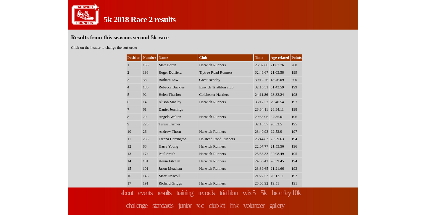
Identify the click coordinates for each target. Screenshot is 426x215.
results (164, 192)
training (184, 192)
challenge (136, 205)
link (234, 205)
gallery (276, 205)
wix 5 (249, 192)
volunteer (253, 205)
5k (263, 192)
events (145, 192)
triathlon (228, 192)
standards (162, 205)
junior (184, 205)
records (206, 192)
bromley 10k (286, 192)
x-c (200, 205)
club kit (216, 205)
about (126, 192)
